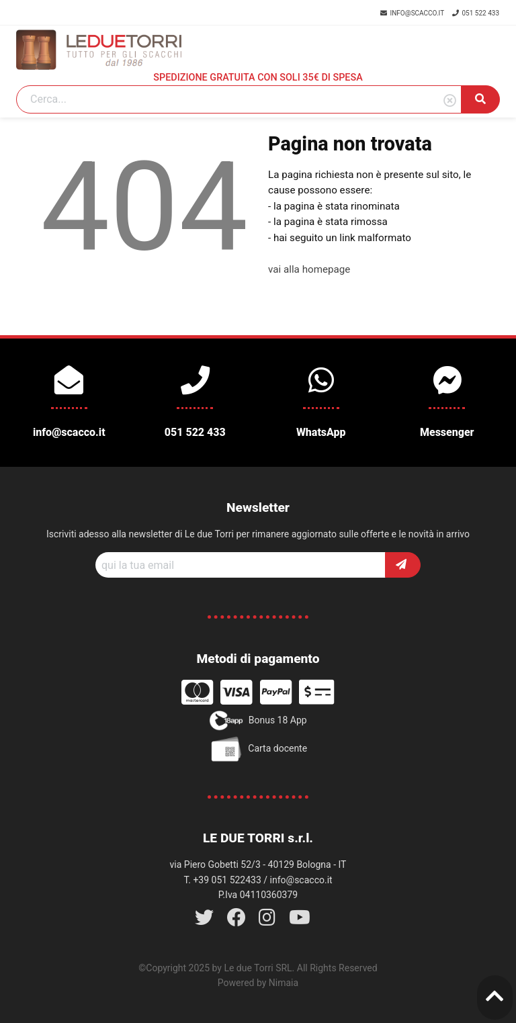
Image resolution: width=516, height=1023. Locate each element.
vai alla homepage (309, 269)
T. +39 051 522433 (222, 880)
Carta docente (258, 749)
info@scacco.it (412, 13)
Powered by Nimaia (258, 982)
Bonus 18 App (257, 721)
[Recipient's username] (240, 565)
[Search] (239, 99)
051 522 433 (475, 13)
